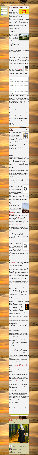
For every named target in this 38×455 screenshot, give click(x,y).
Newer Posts (11, 415)
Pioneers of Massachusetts (21, 217)
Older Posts (27, 415)
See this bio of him (14, 262)
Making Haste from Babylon (16, 380)
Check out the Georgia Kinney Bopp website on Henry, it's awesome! (19, 365)
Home (19, 415)
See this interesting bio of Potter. (17, 224)
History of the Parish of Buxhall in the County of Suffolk (20, 112)
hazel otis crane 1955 (11, 214)
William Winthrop (19, 69)
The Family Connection (7, 3)
